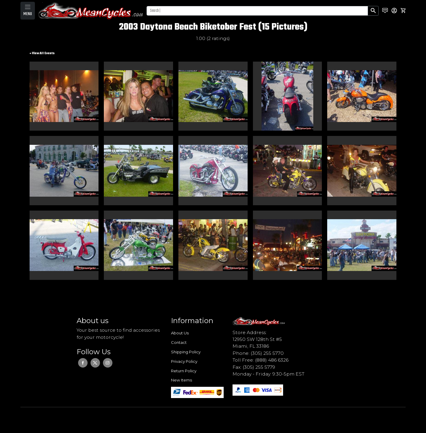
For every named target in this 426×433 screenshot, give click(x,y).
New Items (181, 380)
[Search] (257, 11)
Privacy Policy (184, 361)
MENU (27, 13)
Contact (179, 342)
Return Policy (183, 370)
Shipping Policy (186, 351)
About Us (180, 333)
